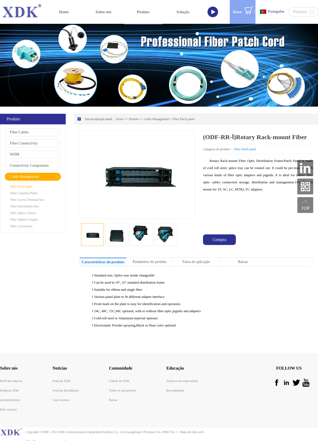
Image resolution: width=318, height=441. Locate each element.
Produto (134, 113)
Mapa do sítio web (191, 426)
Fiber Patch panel (183, 113)
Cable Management (156, 113)
